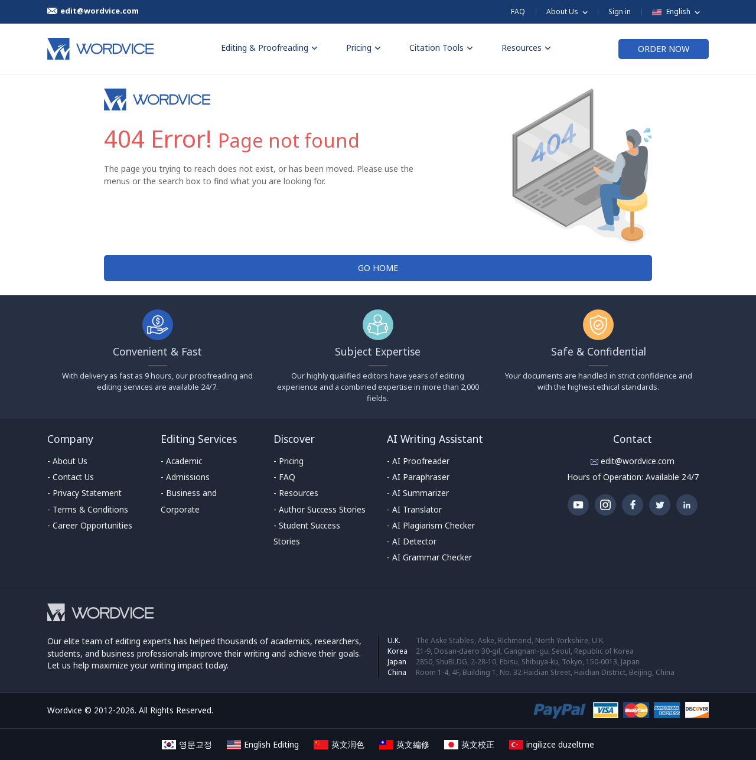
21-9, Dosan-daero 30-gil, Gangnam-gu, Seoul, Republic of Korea (525, 651)
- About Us (67, 461)
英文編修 (404, 744)
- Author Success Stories (319, 509)
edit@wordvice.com (636, 461)
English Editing (263, 744)
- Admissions (185, 476)
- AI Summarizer (418, 492)
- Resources (295, 492)
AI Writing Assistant (435, 439)
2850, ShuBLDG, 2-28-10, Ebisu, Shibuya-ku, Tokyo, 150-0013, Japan (528, 662)
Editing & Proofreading (269, 47)
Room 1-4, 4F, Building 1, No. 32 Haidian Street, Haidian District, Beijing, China (545, 672)
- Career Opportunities (89, 525)
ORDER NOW (663, 48)
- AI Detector (411, 541)
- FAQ (284, 476)
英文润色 (339, 744)
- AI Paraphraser (418, 476)
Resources (526, 47)
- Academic (181, 461)
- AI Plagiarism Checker (431, 525)
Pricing (363, 47)
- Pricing (288, 461)
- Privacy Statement (84, 492)
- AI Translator (414, 509)
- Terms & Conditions (87, 509)
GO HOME (378, 267)
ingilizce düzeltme (551, 744)
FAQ (518, 11)
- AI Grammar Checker (429, 557)
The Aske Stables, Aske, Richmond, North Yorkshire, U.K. (510, 640)
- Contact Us (70, 476)
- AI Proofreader (418, 461)
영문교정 (187, 744)
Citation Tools (441, 47)
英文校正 (469, 744)
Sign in (619, 11)
